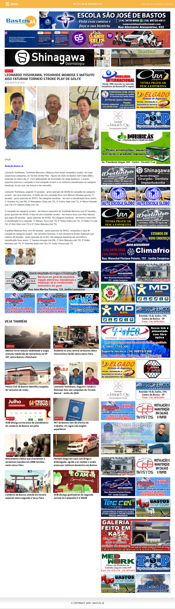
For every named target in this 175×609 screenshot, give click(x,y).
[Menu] (12, 4)
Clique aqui (169, 4)
